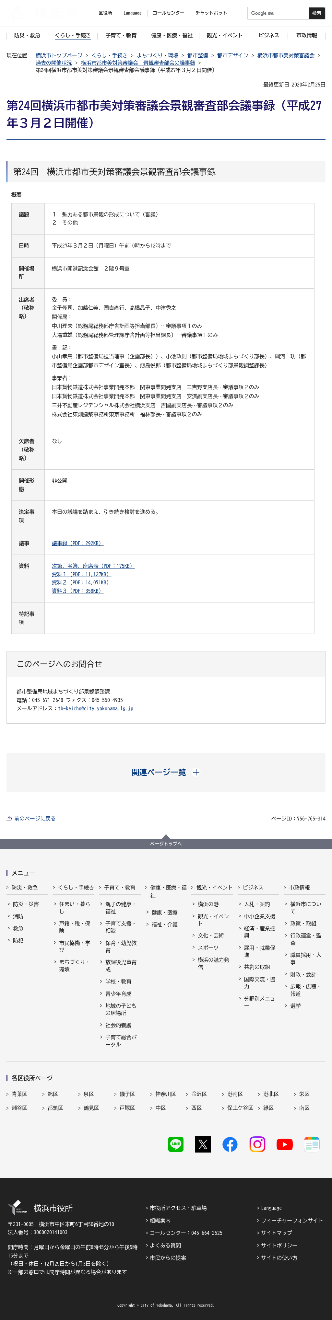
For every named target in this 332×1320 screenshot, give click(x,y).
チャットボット (211, 13)
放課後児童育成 (120, 965)
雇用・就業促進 (259, 951)
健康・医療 (165, 912)
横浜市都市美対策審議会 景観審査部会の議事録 (138, 62)
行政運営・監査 (305, 939)
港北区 (271, 1093)
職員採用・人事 (305, 958)
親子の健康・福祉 (120, 907)
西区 (196, 1107)
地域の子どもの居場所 (120, 1009)
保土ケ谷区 (240, 1107)
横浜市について (305, 907)
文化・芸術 (211, 935)
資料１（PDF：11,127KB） (82, 574)
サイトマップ (276, 1232)
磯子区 (127, 1093)
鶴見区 (91, 1107)
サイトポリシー (279, 1245)
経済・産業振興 (259, 932)
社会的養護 (118, 1025)
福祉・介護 (165, 924)
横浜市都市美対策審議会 (285, 55)
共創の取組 (257, 967)
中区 (161, 1107)
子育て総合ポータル (120, 1041)
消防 (18, 916)
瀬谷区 (19, 1107)
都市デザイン (232, 55)
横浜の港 (208, 904)
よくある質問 (165, 1245)
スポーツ (208, 947)
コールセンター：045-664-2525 (186, 1232)
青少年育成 (118, 993)
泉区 (89, 1093)
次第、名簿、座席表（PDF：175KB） (93, 565)
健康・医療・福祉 (168, 892)
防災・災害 (26, 904)
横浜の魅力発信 (213, 963)
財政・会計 (303, 974)
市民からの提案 (168, 1257)
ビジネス (253, 887)
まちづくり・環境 (157, 55)
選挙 (295, 1005)
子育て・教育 (119, 887)
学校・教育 (118, 981)
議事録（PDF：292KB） (78, 543)
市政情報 (299, 887)
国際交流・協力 (259, 983)
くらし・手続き (109, 55)
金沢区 (199, 1093)
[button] (166, 772)
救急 (18, 928)
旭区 (53, 1093)
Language (271, 1208)
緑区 (268, 1107)
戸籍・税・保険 (74, 927)
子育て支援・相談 (120, 927)
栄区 (304, 1093)
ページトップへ (166, 844)
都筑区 (55, 1107)
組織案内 (160, 1220)
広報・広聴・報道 (305, 990)
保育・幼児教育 (120, 946)
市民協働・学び (74, 946)
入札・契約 (257, 904)
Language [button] (133, 13)
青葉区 (19, 1093)
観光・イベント (214, 887)
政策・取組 (303, 923)
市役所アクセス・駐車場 (178, 1208)
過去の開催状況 (54, 62)
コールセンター (168, 13)
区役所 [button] (105, 13)
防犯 (18, 940)
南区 (304, 1107)
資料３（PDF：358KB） (78, 590)
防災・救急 (25, 887)
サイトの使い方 (279, 1257)
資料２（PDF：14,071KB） (82, 582)
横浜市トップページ (59, 55)
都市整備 (197, 55)
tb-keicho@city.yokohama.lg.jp (95, 708)
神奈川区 (166, 1093)
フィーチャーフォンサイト (292, 1220)
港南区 (235, 1093)
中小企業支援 (259, 916)
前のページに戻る (35, 818)
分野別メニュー (259, 1002)
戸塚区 (127, 1107)
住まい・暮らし (74, 907)
